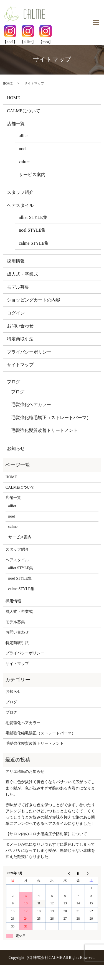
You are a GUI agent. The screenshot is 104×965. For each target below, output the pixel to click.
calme (24, 161)
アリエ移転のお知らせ (25, 771)
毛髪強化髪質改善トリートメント (44, 430)
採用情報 (16, 261)
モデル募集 (18, 287)
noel (23, 148)
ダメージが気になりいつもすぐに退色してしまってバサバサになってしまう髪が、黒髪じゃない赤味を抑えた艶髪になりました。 (50, 850)
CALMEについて (23, 110)
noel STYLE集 (32, 230)
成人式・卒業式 (22, 274)
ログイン (16, 313)
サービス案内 (32, 174)
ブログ (13, 381)
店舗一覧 (16, 123)
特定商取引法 (20, 338)
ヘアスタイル (20, 205)
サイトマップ (20, 364)
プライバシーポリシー (29, 352)
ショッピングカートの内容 (33, 300)
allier (23, 135)
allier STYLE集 (33, 217)
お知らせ (16, 448)
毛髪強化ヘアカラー (31, 404)
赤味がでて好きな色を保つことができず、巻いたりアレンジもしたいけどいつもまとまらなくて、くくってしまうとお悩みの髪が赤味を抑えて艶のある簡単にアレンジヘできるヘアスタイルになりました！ (50, 814)
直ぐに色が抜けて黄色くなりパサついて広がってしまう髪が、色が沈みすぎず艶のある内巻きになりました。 (50, 788)
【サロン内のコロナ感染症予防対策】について (46, 834)
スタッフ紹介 (20, 192)
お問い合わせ (20, 325)
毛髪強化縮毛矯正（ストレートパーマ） (51, 417)
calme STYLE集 (34, 243)
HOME (7, 83)
